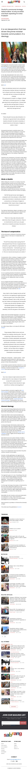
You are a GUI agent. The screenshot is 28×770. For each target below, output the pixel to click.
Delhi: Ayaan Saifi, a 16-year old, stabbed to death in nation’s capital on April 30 (18, 537)
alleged (3, 327)
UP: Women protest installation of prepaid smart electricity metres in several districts (18, 546)
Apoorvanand (5, 18)
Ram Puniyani (12, 622)
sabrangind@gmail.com (15, 759)
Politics (24, 6)
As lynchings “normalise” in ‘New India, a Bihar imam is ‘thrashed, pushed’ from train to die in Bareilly (18, 585)
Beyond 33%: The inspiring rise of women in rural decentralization (17, 610)
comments (4, 67)
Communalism (17, 6)
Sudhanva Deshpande (14, 558)
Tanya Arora (12, 604)
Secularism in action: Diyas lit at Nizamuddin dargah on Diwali (17, 519)
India (11, 522)
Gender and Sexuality (4, 613)
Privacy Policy (13, 725)
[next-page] (5, 636)
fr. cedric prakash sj (15, 701)
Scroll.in (19, 507)
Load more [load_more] (13, 706)
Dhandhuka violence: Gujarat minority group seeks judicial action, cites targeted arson (18, 630)
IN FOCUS (4, 554)
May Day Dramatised (14, 557)
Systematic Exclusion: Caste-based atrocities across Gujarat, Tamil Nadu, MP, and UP (18, 655)
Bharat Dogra (12, 612)
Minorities (12, 540)
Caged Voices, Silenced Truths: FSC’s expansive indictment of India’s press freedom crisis (18, 647)
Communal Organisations (7, 6)
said (5, 85)
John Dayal (12, 568)
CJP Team (12, 657)
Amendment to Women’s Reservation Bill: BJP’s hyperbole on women (18, 620)
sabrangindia (12, 578)
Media (12, 644)
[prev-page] (2, 636)
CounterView (12, 632)
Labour (11, 530)
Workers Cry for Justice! (15, 528)
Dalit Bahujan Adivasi (15, 652)
